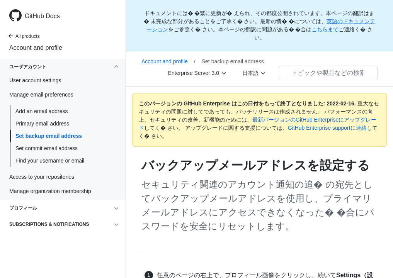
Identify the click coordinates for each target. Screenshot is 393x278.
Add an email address (41, 111)
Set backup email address (48, 136)
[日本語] (254, 73)
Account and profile (35, 47)
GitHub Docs (42, 16)
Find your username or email (49, 161)
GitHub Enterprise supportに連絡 (327, 128)
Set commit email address (46, 148)
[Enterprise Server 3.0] (197, 73)
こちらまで (325, 29)
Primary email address (42, 123)
